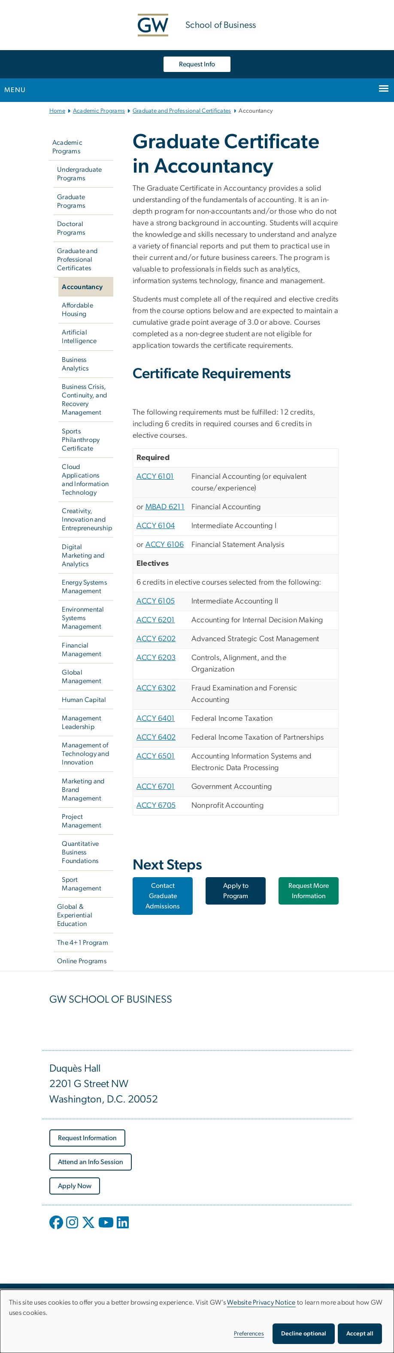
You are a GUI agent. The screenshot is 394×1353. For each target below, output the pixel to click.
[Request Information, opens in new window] (87, 1138)
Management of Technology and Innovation (85, 754)
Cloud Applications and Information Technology (85, 479)
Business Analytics (75, 364)
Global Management (81, 676)
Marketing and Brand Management (83, 790)
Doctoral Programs (71, 228)
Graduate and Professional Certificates (182, 111)
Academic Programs (99, 111)
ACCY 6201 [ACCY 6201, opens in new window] (155, 620)
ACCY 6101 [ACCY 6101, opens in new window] (155, 477)
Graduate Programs (71, 201)
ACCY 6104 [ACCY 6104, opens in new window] (155, 526)
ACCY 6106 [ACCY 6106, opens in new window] (164, 545)
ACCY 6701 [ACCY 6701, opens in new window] (155, 787)
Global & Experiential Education (74, 915)
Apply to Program (236, 890)
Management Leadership (81, 722)
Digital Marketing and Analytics (83, 555)
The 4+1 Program (82, 942)
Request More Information (308, 890)
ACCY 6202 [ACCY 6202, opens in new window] (156, 639)
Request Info (197, 64)
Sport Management (81, 884)
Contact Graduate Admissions (162, 896)
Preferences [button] (249, 1334)
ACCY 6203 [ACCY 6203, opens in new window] (156, 658)
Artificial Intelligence (79, 336)
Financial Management (81, 649)
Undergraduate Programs (79, 174)
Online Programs (81, 961)
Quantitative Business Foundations (80, 852)
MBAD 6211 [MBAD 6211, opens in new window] (165, 507)
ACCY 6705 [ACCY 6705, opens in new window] (156, 805)
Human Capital (84, 699)
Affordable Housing (77, 309)
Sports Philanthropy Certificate (81, 440)
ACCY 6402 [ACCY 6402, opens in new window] (156, 737)
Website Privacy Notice (261, 1302)
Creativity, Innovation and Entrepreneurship (87, 520)
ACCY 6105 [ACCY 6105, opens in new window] (155, 601)
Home (57, 111)
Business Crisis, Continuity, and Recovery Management (84, 399)
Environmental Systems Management (83, 618)
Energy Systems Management (84, 586)
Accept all (359, 1334)
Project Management (81, 821)
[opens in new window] (57, 1228)
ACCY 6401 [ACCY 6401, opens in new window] (155, 719)
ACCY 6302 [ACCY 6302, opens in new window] (156, 688)
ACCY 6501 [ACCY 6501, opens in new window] (155, 756)
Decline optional (303, 1334)
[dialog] (197, 1321)
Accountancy (82, 287)
